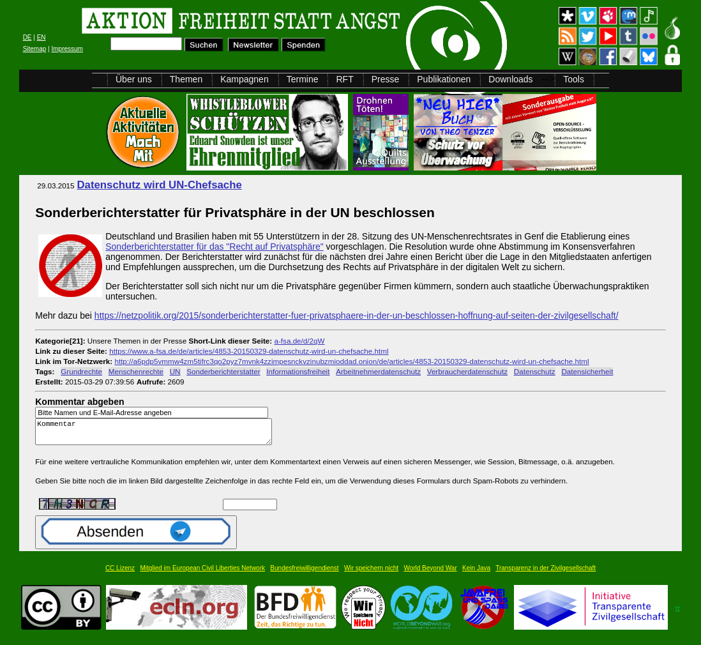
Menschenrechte (136, 371)
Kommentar (157, 434)
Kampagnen (244, 79)
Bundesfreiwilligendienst (304, 573)
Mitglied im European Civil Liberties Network (202, 573)
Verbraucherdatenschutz (467, 371)
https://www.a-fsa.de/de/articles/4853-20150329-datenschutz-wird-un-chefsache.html (248, 351)
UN (175, 371)
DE (27, 37)
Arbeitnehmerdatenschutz (378, 371)
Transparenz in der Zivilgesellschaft (545, 573)
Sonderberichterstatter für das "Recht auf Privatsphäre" (214, 246)
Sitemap (35, 48)
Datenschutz (534, 371)
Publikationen (444, 79)
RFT (344, 79)
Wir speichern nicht (371, 573)
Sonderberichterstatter (223, 371)
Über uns (134, 79)
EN (41, 37)
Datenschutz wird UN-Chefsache (159, 185)
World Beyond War (429, 573)
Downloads (510, 79)
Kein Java (476, 573)
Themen (186, 79)
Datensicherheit (587, 371)
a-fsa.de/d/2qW (299, 341)
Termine (303, 79)
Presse (386, 79)
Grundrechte (81, 371)
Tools (573, 79)
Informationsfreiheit (297, 371)
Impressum (66, 48)
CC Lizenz (120, 573)
